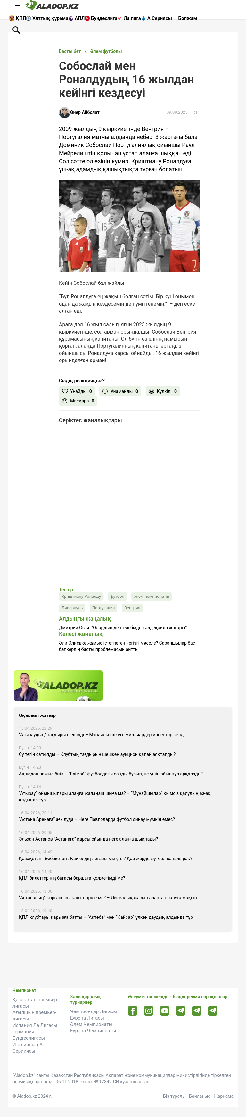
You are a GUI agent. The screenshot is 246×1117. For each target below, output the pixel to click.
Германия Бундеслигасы (28, 1035)
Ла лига (132, 18)
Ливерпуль (72, 607)
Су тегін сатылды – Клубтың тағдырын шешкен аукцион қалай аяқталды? (97, 754)
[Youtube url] (164, 1011)
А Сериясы (159, 18)
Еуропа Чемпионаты (93, 1031)
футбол (117, 596)
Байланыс (199, 1096)
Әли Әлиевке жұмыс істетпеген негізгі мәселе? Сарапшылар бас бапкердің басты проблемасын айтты (127, 646)
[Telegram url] (180, 1011)
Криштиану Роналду (81, 596)
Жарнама (224, 1096)
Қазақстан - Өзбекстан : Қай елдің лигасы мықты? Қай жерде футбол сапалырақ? (106, 858)
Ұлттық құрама (50, 18)
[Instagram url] (148, 1011)
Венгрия (132, 607)
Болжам (187, 18)
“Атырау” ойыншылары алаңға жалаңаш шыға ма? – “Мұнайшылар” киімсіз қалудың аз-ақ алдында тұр (115, 796)
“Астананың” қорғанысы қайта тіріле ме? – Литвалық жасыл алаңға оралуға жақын (108, 897)
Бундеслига (104, 18)
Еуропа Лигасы (87, 1018)
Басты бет (70, 51)
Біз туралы (174, 1096)
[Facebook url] (133, 1011)
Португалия (103, 607)
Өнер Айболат (85, 112)
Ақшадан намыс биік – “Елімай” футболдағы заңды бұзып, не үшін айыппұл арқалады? (111, 773)
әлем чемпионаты (151, 596)
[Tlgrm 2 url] (212, 1011)
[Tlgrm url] (196, 1011)
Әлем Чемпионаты (91, 1024)
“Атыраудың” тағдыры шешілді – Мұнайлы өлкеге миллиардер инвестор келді (101, 734)
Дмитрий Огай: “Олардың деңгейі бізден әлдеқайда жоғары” (123, 627)
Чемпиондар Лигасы (93, 1011)
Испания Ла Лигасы (34, 1025)
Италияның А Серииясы (27, 1048)
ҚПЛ (21, 18)
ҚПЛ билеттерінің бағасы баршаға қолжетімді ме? (72, 878)
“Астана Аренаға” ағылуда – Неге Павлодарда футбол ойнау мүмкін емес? (97, 819)
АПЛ (80, 18)
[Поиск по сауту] (16, 29)
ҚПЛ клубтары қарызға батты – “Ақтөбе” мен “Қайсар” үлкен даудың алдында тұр (106, 917)
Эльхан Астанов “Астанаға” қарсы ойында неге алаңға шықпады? (88, 839)
